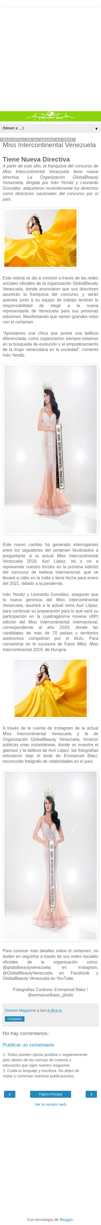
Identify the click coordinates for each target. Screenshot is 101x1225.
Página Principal (50, 1094)
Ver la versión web (51, 1104)
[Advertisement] (50, 58)
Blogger (66, 1219)
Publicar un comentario (28, 1045)
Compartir (15, 1019)
